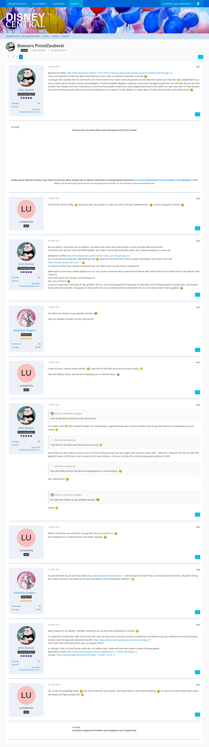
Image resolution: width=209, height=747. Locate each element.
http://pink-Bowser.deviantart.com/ (30, 110)
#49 (198, 624)
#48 (198, 569)
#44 (198, 307)
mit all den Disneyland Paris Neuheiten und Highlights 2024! (166, 180)
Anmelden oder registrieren (177, 3)
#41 (198, 66)
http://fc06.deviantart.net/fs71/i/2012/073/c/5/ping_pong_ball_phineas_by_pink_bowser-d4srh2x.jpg (118, 72)
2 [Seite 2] (17, 56)
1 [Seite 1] (13, 56)
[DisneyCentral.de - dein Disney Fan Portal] (104, 20)
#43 (198, 240)
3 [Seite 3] (20, 56)
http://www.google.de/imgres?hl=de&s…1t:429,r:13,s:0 (84, 654)
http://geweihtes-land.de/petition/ (104, 575)
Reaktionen (16, 344)
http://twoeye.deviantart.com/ (63, 262)
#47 (198, 527)
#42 (198, 198)
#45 (198, 362)
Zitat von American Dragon (68, 413)
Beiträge (15, 103)
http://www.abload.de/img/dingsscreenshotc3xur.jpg (120, 639)
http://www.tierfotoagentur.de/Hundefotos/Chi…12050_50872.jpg (100, 651)
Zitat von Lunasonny (64, 439)
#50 (198, 684)
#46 (198, 404)
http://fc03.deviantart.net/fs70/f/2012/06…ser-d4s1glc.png (96, 255)
